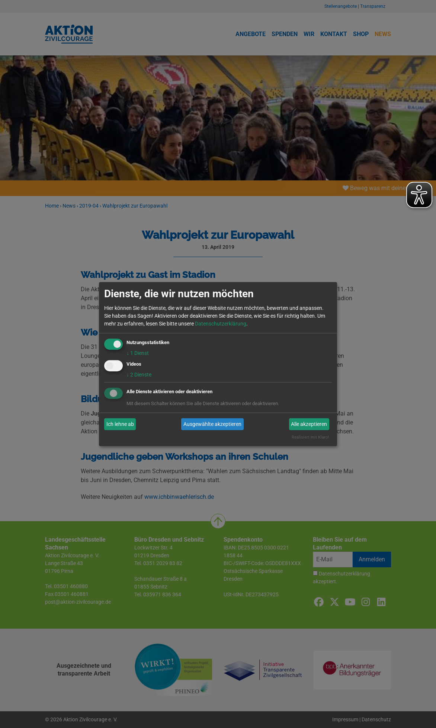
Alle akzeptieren (309, 424)
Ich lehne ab (120, 424)
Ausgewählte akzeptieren (212, 424)
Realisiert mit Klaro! (310, 437)
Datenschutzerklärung (220, 324)
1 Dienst (137, 353)
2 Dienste (138, 375)
